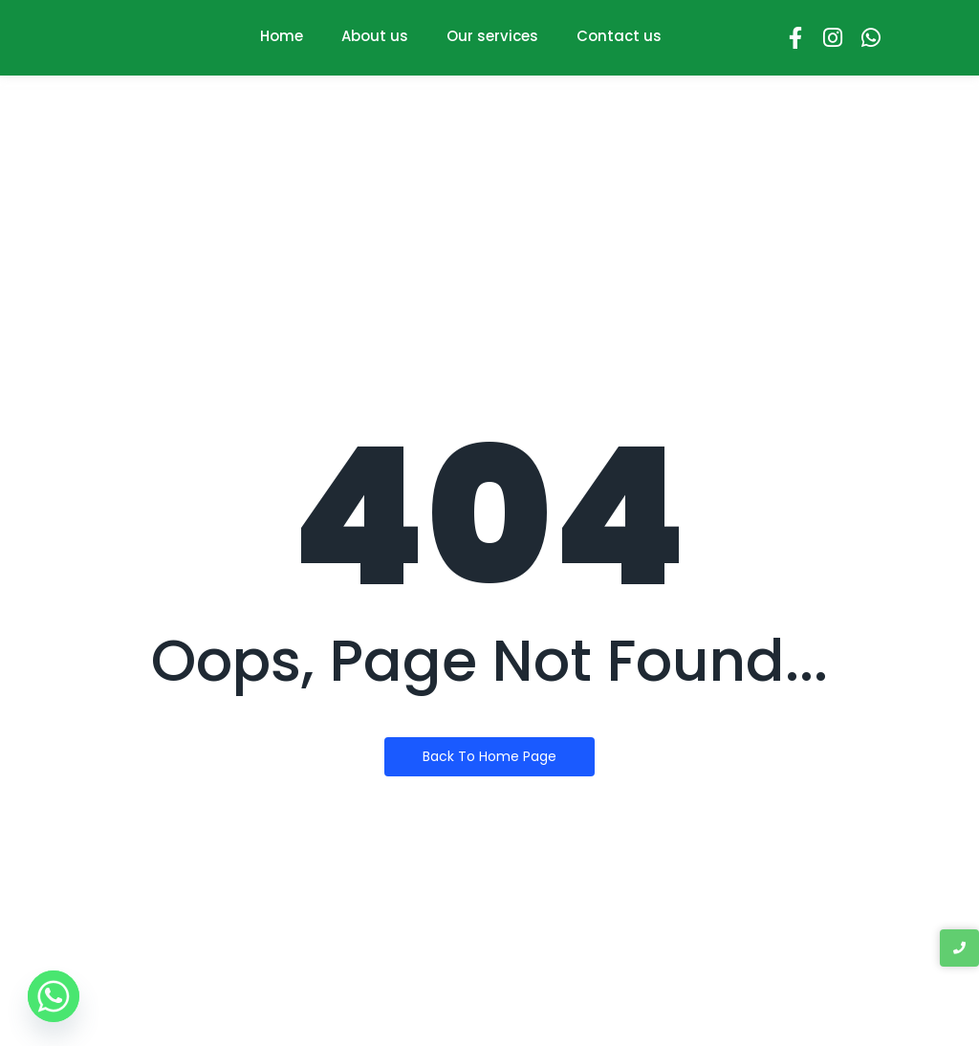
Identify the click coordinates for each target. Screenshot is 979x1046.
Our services (492, 36)
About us (374, 36)
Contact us (619, 36)
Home (281, 36)
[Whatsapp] (53, 996)
